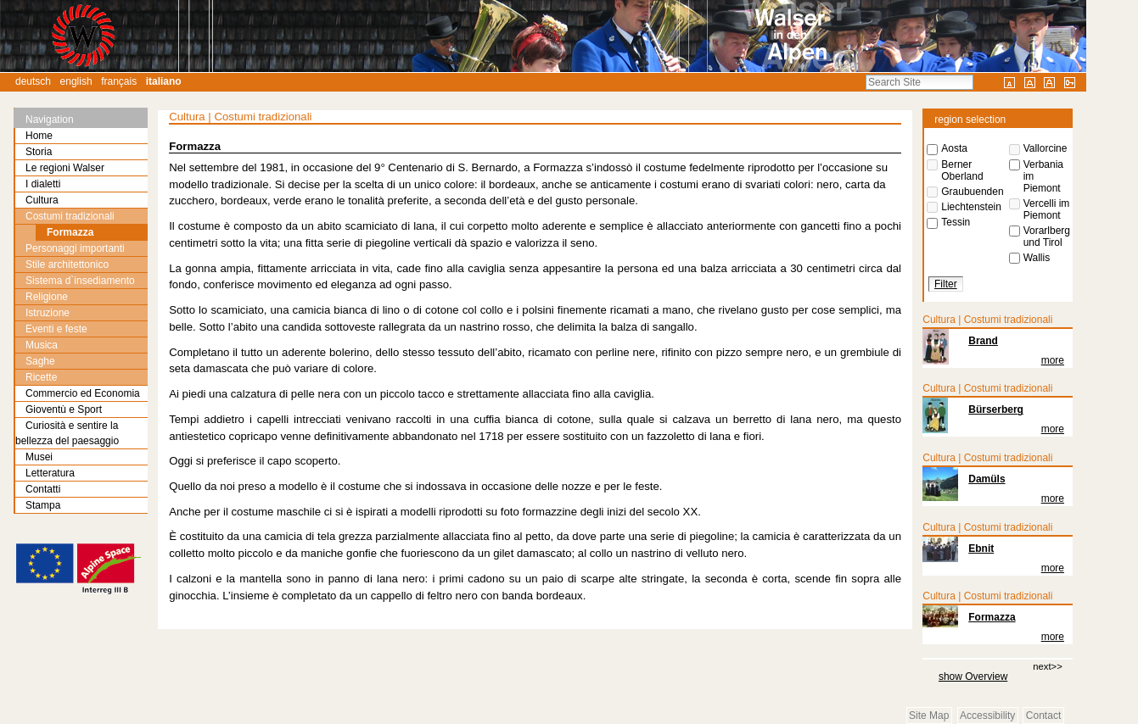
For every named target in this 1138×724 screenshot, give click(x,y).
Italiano (164, 81)
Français (119, 81)
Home (39, 136)
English (76, 81)
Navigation (49, 119)
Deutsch (33, 81)
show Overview (973, 676)
